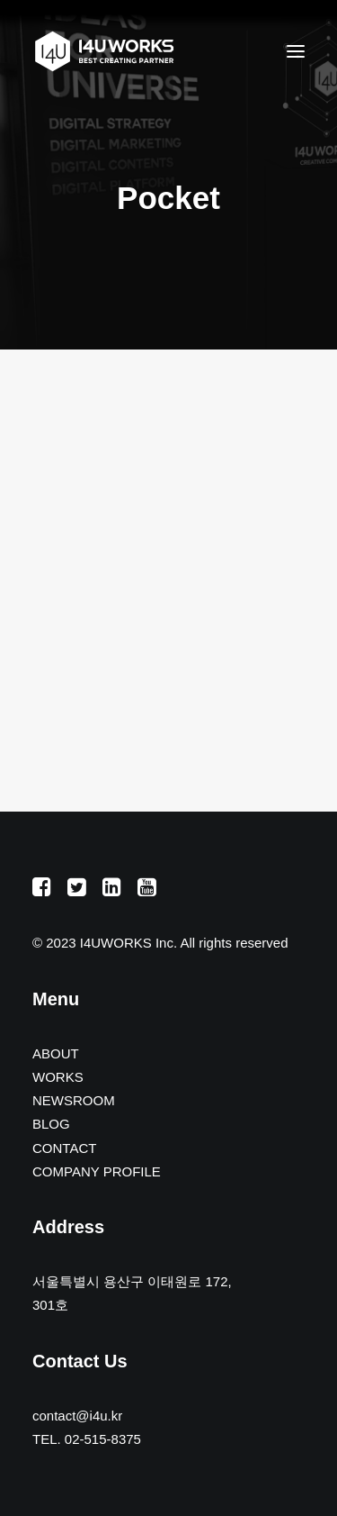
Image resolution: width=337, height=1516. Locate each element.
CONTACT (64, 1148)
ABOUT (55, 1053)
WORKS (58, 1077)
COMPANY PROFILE (96, 1171)
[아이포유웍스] (104, 51)
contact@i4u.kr (77, 1415)
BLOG (51, 1123)
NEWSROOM (73, 1100)
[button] (295, 51)
